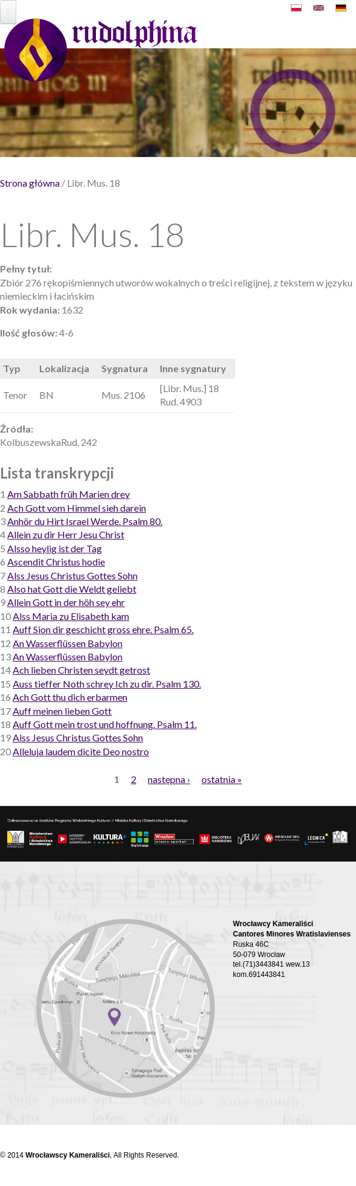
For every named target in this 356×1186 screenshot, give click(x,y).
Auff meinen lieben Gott (62, 711)
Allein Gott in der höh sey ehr (66, 602)
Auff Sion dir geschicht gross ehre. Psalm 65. (103, 629)
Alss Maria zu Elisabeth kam (71, 616)
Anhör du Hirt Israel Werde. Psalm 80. (84, 521)
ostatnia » (222, 779)
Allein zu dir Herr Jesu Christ (65, 534)
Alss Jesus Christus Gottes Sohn (72, 575)
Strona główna (30, 183)
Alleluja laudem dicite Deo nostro (81, 751)
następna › (169, 779)
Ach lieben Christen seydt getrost (81, 669)
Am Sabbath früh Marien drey (68, 494)
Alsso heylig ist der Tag (54, 548)
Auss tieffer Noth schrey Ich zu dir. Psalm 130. (107, 683)
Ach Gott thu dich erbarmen (70, 697)
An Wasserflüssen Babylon (67, 643)
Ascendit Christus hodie (56, 561)
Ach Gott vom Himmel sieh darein (76, 508)
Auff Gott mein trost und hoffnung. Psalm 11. (105, 724)
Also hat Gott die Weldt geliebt (71, 589)
